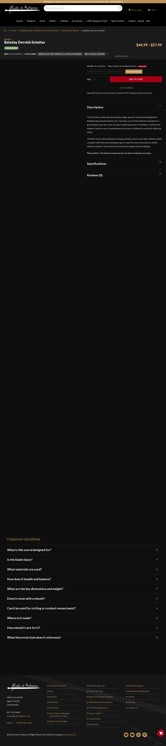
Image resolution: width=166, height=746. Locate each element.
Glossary (53, 695)
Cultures (132, 21)
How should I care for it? (83, 626)
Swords (19, 21)
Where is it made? (83, 617)
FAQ (51, 690)
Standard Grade (134, 70)
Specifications (96, 162)
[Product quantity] (100, 78)
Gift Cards (53, 706)
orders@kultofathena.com (18, 714)
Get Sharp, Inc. (70, 733)
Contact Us (133, 706)
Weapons (31, 21)
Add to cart (136, 78)
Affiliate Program (135, 684)
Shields (53, 21)
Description (95, 106)
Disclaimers (93, 723)
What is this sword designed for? (83, 548)
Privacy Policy (94, 712)
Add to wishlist (120, 53)
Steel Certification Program (100, 695)
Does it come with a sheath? (83, 597)
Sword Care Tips (95, 690)
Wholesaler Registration (138, 690)
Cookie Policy (94, 717)
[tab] (124, 106)
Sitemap (131, 701)
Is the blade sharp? (83, 558)
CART (153, 10)
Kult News (53, 701)
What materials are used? (83, 568)
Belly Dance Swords (70, 30)
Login (9, 721)
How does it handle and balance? (83, 578)
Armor (42, 21)
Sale (148, 21)
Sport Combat (117, 21)
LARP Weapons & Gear (97, 21)
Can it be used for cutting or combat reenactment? (83, 607)
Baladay (7, 39)
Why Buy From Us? (57, 684)
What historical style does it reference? (83, 636)
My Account (136, 10)
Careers (131, 695)
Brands (141, 21)
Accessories (77, 21)
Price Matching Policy (98, 706)
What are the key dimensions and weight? (83, 587)
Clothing (64, 21)
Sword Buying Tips (96, 684)
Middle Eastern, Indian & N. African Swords (39, 30)
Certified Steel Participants (100, 701)
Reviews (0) (94, 174)
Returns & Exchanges (58, 720)
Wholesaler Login (24, 721)
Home (5, 30)
